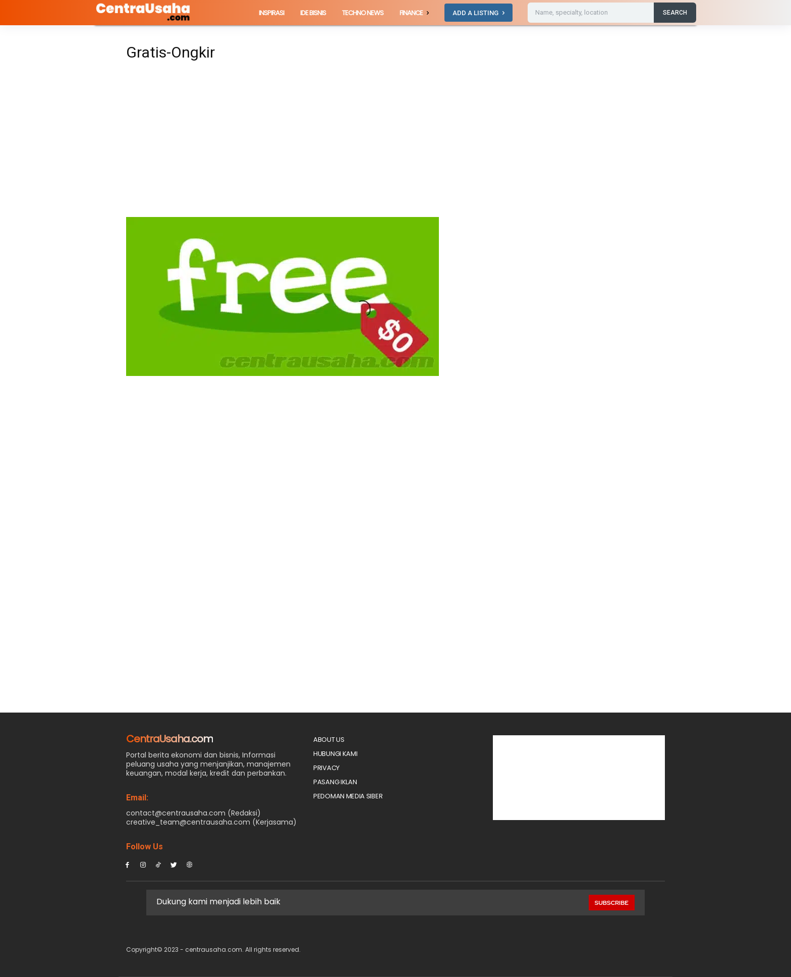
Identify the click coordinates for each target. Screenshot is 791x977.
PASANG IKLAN (335, 782)
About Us (329, 739)
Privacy (326, 768)
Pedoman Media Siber (347, 796)
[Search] (675, 13)
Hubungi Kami (335, 753)
